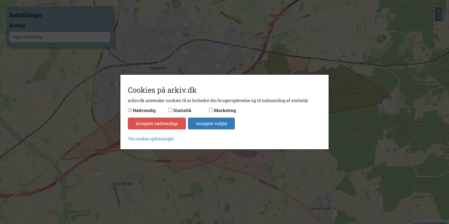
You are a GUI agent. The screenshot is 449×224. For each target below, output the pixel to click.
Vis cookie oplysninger (151, 139)
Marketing (225, 110)
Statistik (182, 110)
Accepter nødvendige (157, 123)
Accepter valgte (211, 123)
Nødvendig (144, 110)
